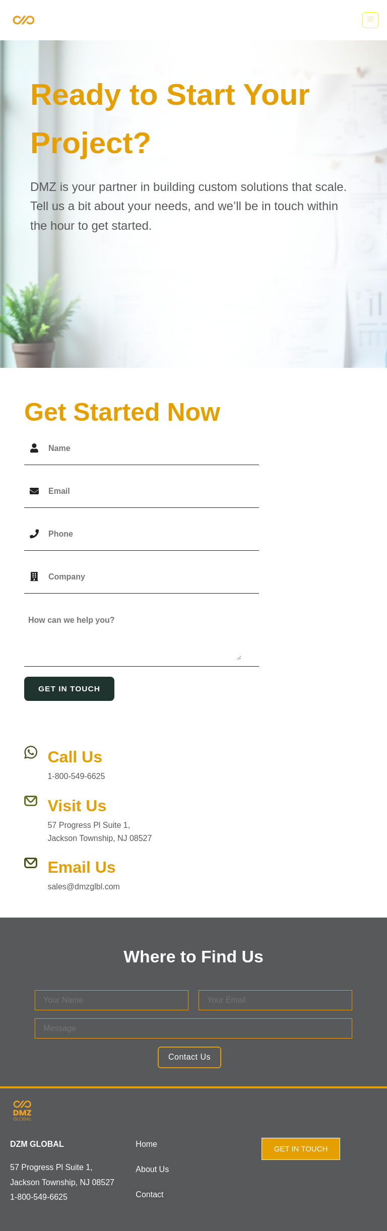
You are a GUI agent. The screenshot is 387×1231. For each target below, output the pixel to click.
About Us (152, 1169)
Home (146, 1144)
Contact (149, 1194)
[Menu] (370, 20)
